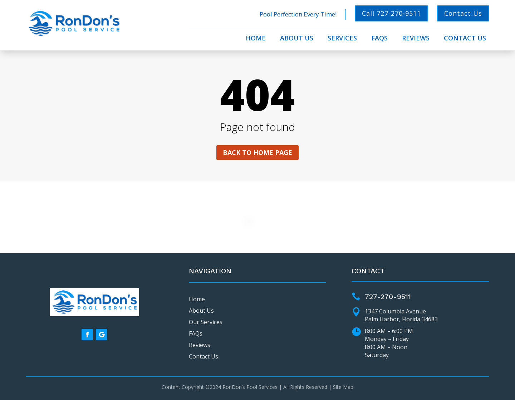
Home (256, 38)
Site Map (343, 387)
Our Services (205, 322)
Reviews (416, 38)
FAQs (379, 38)
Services (342, 38)
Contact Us (463, 13)
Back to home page (257, 152)
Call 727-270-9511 (391, 13)
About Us (296, 38)
